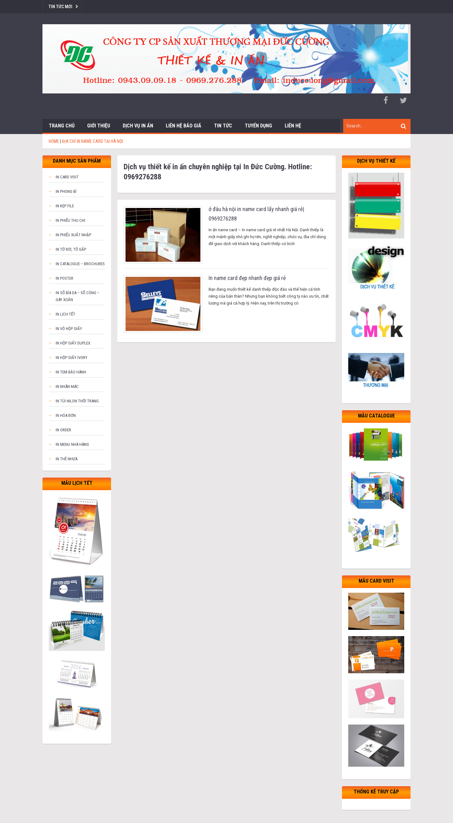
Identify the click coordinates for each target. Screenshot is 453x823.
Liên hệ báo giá (183, 126)
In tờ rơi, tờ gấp (71, 249)
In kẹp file (65, 206)
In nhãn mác (67, 386)
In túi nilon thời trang (77, 401)
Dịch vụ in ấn (138, 126)
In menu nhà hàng (72, 444)
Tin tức (223, 126)
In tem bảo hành (71, 372)
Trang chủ (62, 126)
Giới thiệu (98, 126)
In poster (64, 278)
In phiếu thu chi (70, 220)
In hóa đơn (66, 415)
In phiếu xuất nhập (73, 234)
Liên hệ (293, 126)
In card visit (67, 177)
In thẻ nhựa (66, 458)
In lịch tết (65, 314)
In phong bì (66, 191)
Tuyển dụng (258, 126)
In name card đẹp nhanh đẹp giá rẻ (247, 278)
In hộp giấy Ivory (71, 357)
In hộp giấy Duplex (73, 343)
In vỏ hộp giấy (69, 328)
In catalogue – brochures (80, 263)
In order (63, 430)
